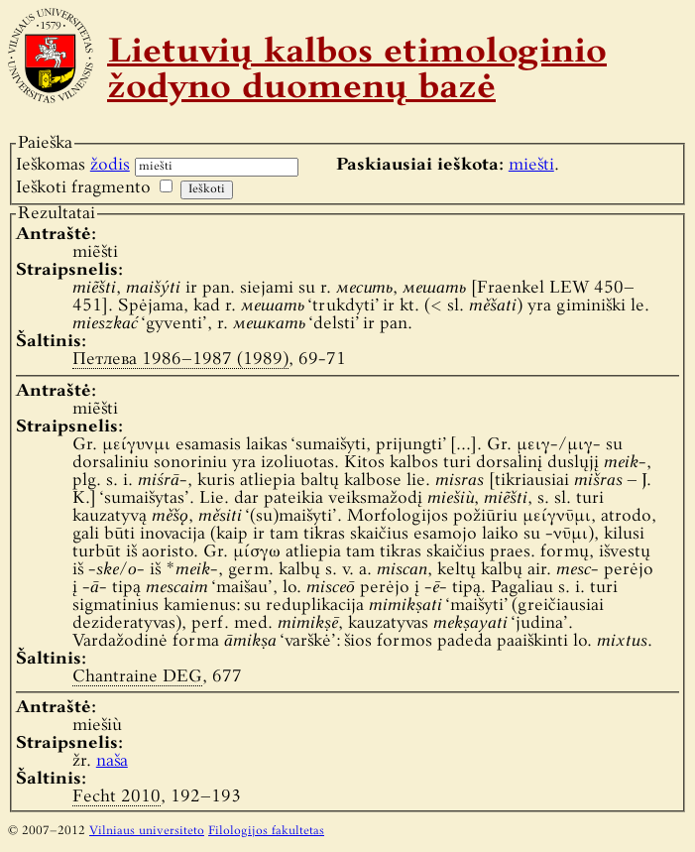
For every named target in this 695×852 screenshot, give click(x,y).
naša (112, 761)
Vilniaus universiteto (146, 831)
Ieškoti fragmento (83, 188)
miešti (531, 165)
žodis (110, 165)
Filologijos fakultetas (266, 831)
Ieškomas (73, 165)
